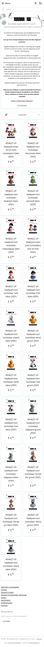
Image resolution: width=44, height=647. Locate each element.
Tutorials (4, 605)
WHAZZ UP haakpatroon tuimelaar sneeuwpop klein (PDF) (11, 245)
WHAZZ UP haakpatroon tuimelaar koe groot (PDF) (33, 380)
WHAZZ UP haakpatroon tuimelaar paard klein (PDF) (11, 335)
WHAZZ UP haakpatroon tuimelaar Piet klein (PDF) (33, 291)
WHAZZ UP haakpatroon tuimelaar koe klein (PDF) (11, 424)
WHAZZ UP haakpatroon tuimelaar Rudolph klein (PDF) (11, 198)
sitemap (39, 639)
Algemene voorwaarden (10, 587)
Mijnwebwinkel (35, 643)
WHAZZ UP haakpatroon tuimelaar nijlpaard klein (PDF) (11, 474)
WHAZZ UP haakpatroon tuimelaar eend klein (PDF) (11, 380)
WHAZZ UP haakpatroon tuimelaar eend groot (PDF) (33, 335)
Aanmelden (6, 621)
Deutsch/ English (7, 592)
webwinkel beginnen (14, 643)
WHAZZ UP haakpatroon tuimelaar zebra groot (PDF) (33, 520)
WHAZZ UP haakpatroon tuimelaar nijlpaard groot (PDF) (33, 426)
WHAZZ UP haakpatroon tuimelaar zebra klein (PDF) (11, 564)
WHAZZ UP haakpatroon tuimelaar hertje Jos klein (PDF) (11, 520)
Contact (4, 590)
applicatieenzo (7, 628)
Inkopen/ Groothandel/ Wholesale (14, 595)
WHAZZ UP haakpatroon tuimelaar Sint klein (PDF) (11, 291)
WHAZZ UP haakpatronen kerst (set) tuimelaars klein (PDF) (11, 150)
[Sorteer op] (22, 115)
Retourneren (5, 600)
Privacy (3, 598)
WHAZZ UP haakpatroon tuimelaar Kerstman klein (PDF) (33, 150)
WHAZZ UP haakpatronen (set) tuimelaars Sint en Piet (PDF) (33, 245)
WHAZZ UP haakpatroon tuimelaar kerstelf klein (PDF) (33, 198)
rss (5, 643)
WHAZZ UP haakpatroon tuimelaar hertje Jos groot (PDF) (33, 472)
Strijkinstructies (6, 603)
